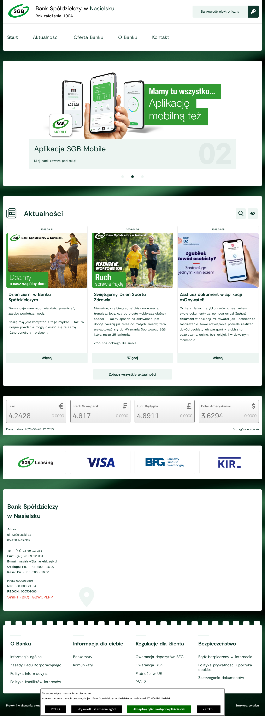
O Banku (20, 644)
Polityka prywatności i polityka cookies (225, 667)
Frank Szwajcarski (86, 406)
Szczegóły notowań (246, 429)
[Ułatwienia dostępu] (253, 213)
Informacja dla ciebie (98, 644)
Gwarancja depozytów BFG (160, 657)
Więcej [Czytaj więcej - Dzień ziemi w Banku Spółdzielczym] (47, 358)
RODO (55, 709)
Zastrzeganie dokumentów (221, 678)
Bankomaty (82, 657)
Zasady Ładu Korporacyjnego (35, 665)
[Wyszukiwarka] (241, 213)
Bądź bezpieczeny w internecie (225, 657)
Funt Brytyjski (147, 406)
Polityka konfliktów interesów (35, 682)
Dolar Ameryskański (216, 406)
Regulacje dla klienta (160, 644)
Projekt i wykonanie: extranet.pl (27, 705)
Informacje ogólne (26, 657)
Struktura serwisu (247, 705)
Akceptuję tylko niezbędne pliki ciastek (159, 709)
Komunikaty (83, 665)
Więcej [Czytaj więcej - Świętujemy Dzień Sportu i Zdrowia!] (132, 358)
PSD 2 (141, 682)
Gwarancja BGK (149, 665)
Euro (11, 406)
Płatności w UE (149, 674)
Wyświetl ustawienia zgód (97, 709)
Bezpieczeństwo (217, 644)
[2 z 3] (132, 116)
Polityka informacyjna (28, 674)
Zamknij (208, 709)
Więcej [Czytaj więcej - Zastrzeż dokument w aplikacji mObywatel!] (218, 358)
